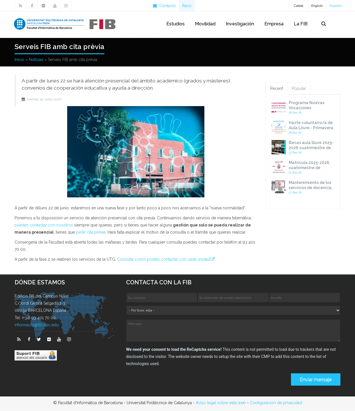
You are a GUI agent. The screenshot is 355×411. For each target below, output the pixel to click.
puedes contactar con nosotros (44, 225)
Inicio (19, 60)
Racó (187, 5)
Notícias (36, 60)
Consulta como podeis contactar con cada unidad (163, 259)
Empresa (274, 24)
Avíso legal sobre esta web (221, 403)
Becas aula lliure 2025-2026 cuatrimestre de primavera (311, 148)
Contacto (164, 5)
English (317, 6)
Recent (276, 88)
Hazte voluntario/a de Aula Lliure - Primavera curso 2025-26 (311, 128)
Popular (299, 88)
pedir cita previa (90, 232)
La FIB (301, 24)
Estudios (175, 24)
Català (298, 6)
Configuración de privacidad (276, 403)
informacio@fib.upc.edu (37, 325)
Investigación (240, 24)
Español (336, 6)
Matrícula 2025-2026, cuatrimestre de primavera (309, 168)
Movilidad (205, 24)
